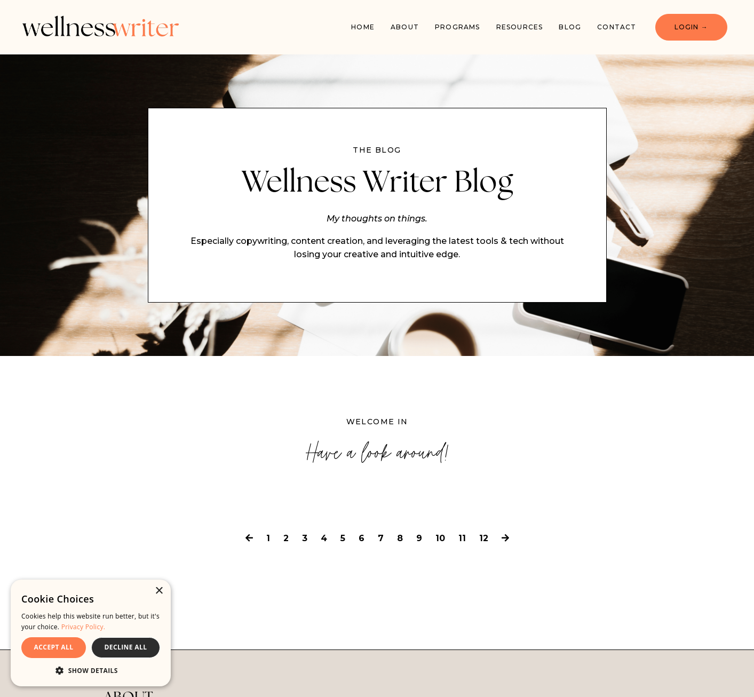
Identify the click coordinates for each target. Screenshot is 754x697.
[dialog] (91, 633)
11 (462, 538)
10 (440, 538)
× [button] (159, 591)
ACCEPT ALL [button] (54, 647)
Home (363, 27)
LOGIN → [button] (691, 27)
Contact (616, 27)
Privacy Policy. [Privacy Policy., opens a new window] (83, 626)
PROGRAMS (457, 27)
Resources (519, 27)
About (405, 27)
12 (483, 538)
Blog (570, 27)
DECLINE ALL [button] (126, 647)
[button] (90, 670)
